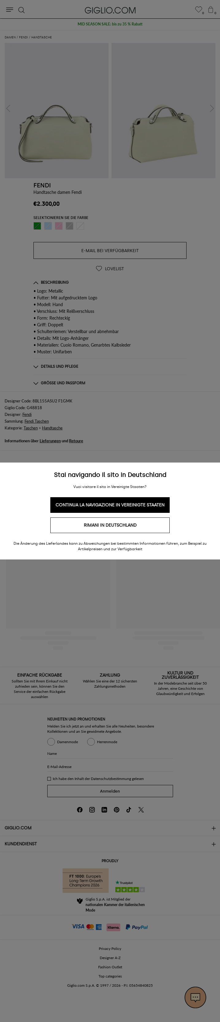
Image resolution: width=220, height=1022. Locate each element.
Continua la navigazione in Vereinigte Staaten (110, 505)
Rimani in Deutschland (110, 525)
